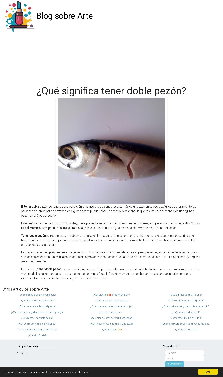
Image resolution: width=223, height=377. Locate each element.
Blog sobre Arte (64, 16)
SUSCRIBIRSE (175, 364)
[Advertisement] (112, 57)
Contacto (21, 353)
